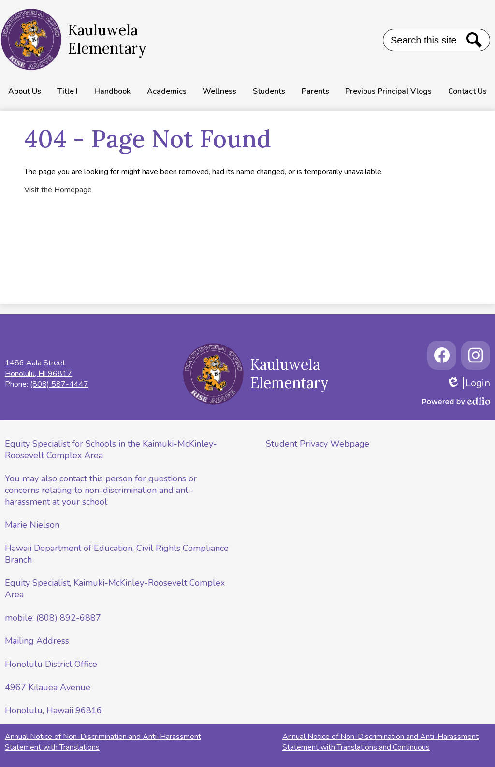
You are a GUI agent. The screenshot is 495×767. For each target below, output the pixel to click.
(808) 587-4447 (59, 384)
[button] (24, 91)
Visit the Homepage (58, 190)
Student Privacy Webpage (317, 443)
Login (468, 383)
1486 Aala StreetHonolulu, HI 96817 (38, 368)
